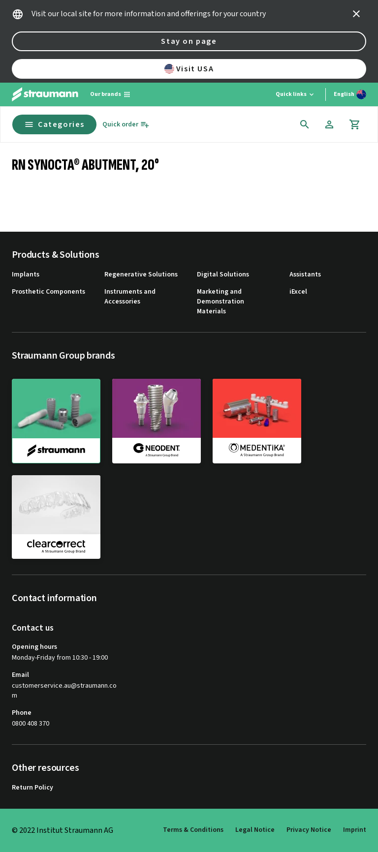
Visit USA (189, 68)
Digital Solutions (223, 274)
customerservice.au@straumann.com (64, 690)
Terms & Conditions (193, 830)
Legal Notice (255, 830)
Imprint (354, 830)
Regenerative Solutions (141, 274)
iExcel (298, 292)
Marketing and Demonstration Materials (220, 301)
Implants (25, 274)
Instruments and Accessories (130, 296)
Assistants (305, 274)
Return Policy (32, 787)
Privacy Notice (308, 830)
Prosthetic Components (48, 292)
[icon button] (356, 14)
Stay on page (189, 41)
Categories (54, 124)
